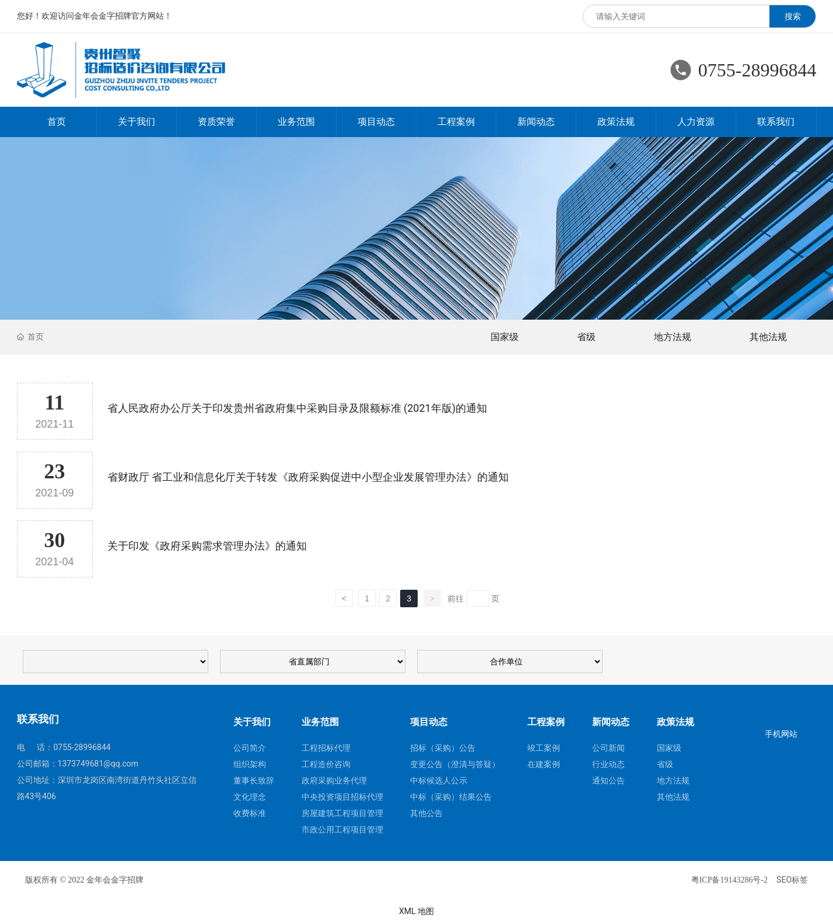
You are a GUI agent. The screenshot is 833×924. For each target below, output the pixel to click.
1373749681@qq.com (98, 763)
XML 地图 (416, 911)
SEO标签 (792, 879)
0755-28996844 (757, 70)
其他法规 (768, 336)
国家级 (505, 336)
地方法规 (672, 336)
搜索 (793, 16)
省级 (586, 336)
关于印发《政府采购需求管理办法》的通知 (207, 546)
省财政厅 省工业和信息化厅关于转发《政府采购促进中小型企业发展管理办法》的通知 (308, 477)
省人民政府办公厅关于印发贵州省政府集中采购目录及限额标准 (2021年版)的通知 (297, 408)
